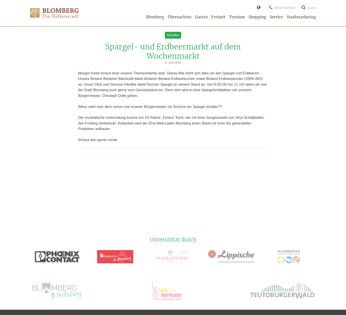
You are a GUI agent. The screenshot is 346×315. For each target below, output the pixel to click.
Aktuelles (173, 35)
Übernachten (180, 17)
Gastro (201, 17)
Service (276, 17)
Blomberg (155, 17)
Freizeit (218, 17)
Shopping (257, 17)
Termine (237, 17)
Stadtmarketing (301, 17)
